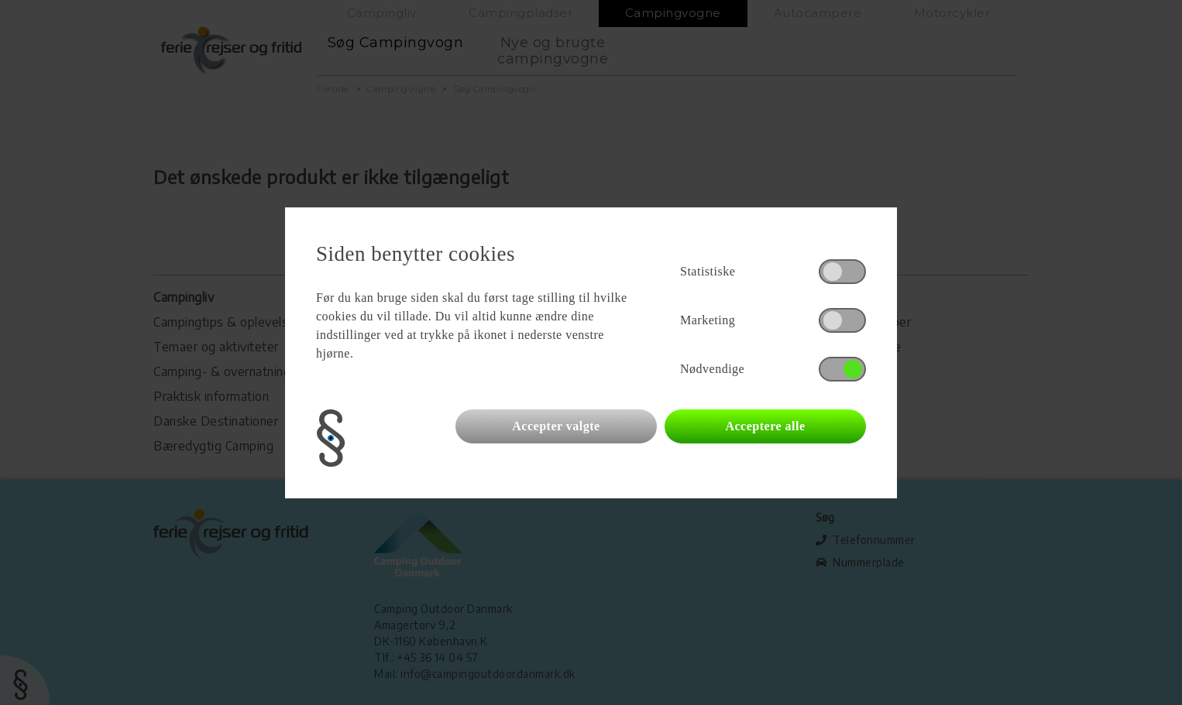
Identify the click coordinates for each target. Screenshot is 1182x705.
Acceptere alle (765, 426)
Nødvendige (712, 368)
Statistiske (707, 271)
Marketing (707, 320)
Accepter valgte (556, 426)
